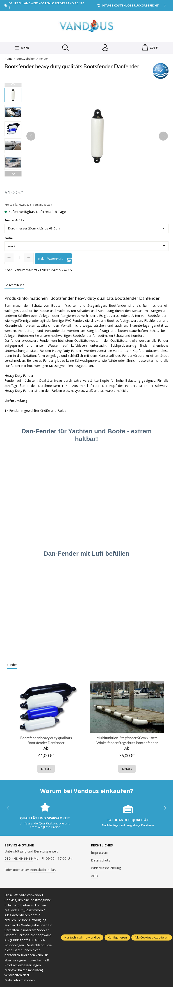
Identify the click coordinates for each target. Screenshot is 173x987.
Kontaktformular (42, 870)
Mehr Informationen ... (21, 980)
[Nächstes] (163, 136)
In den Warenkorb (54, 258)
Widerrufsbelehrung (106, 868)
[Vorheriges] (30, 136)
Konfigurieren (117, 937)
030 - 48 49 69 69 (19, 858)
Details (46, 769)
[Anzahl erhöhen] (28, 257)
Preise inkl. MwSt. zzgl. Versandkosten (28, 205)
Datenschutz (100, 860)
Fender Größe (14, 220)
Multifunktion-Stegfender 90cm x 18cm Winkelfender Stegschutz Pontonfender (127, 740)
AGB (94, 876)
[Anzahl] (19, 257)
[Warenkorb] (150, 47)
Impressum (99, 852)
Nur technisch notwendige (82, 937)
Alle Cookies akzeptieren (151, 937)
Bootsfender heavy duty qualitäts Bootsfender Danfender (46, 740)
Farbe (9, 238)
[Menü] (21, 47)
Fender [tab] (12, 665)
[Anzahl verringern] (9, 257)
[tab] (14, 285)
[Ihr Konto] (105, 47)
